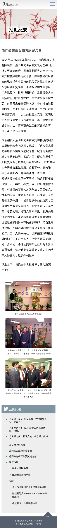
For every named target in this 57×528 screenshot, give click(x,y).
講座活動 (13, 462)
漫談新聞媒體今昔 (21, 474)
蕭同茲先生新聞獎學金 (20, 450)
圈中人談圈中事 (20, 468)
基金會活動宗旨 (17, 445)
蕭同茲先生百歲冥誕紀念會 (22, 456)
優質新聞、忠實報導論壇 (24, 503)
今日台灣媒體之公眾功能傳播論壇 (29, 487)
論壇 (11, 481)
